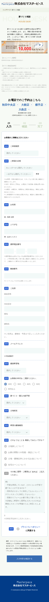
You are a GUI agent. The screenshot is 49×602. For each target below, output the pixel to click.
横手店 (39, 104)
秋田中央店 (8, 104)
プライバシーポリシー (30, 527)
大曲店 (23, 109)
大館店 (25, 104)
